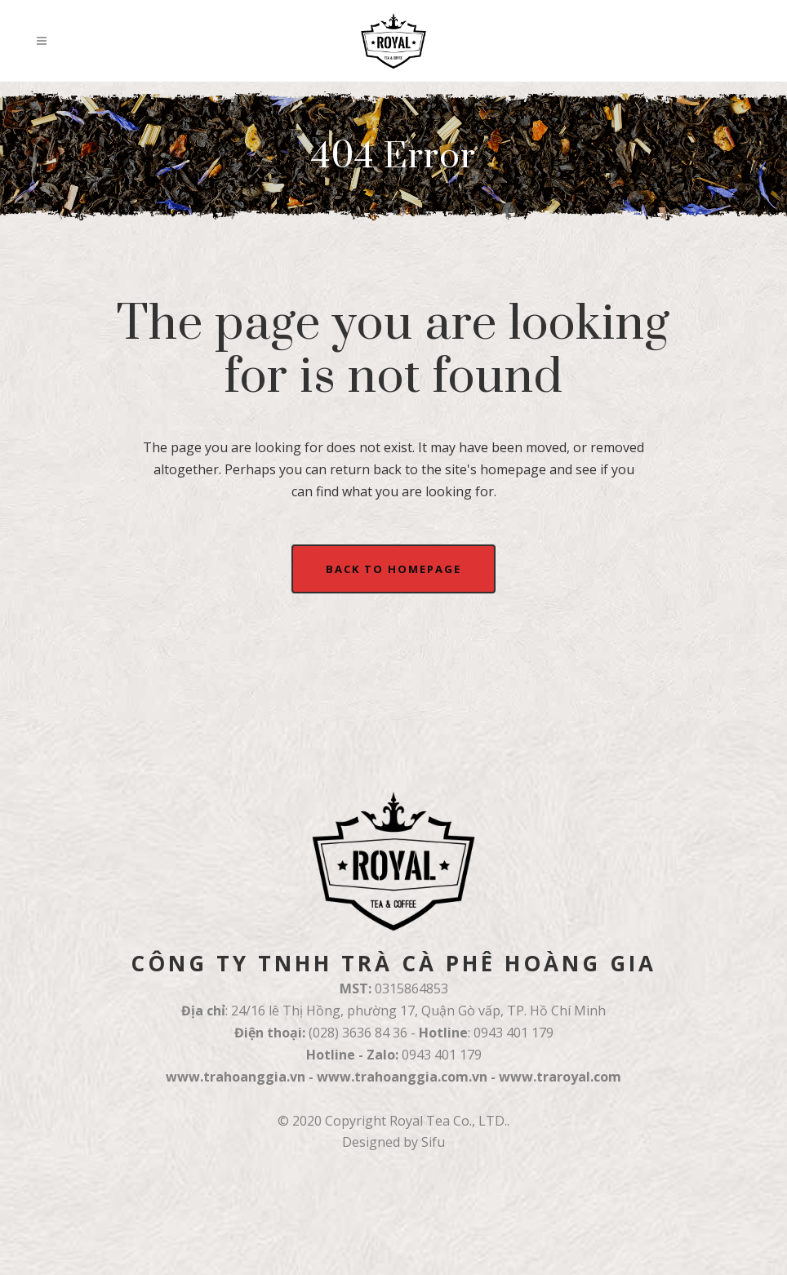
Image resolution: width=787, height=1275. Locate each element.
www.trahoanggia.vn (235, 1077)
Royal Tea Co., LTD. (448, 1121)
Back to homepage (393, 569)
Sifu (433, 1142)
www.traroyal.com (560, 1077)
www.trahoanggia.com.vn (402, 1077)
